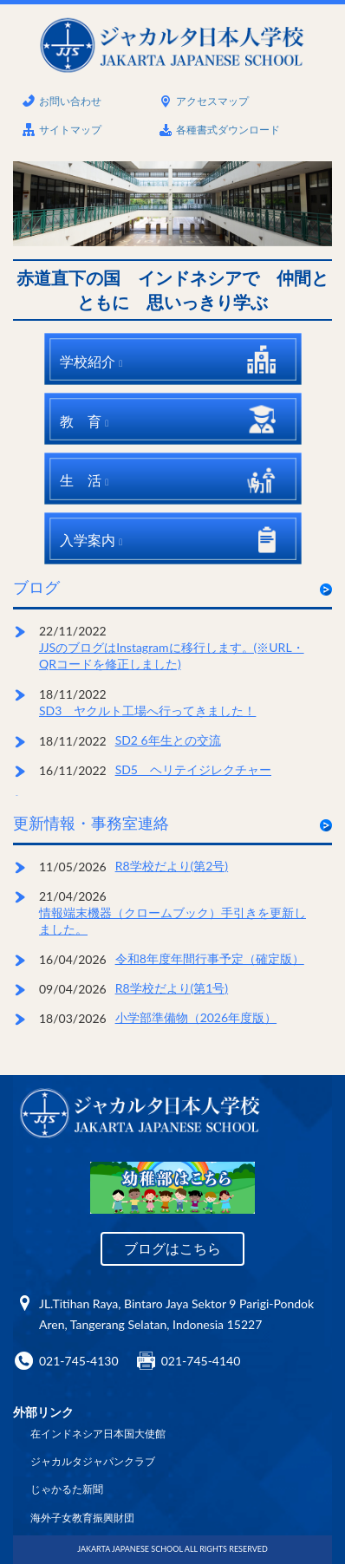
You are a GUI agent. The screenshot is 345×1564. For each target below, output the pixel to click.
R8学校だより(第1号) (172, 988)
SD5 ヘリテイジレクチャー (193, 769)
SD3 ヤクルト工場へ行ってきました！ (147, 710)
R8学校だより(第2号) (172, 865)
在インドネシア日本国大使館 (98, 1433)
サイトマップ (70, 129)
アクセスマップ (212, 101)
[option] (172, 203)
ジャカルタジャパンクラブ (92, 1461)
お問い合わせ (70, 101)
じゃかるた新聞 (66, 1489)
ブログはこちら (172, 1248)
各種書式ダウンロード (228, 129)
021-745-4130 (79, 1360)
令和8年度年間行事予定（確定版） (209, 958)
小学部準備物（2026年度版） (196, 1017)
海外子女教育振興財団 (82, 1517)
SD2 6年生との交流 (168, 740)
